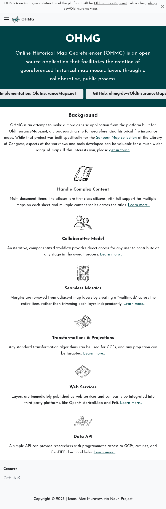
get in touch (119, 150)
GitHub (11, 478)
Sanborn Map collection (116, 138)
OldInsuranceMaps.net (110, 3)
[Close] (163, 6)
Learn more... (139, 205)
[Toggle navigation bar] (6, 19)
